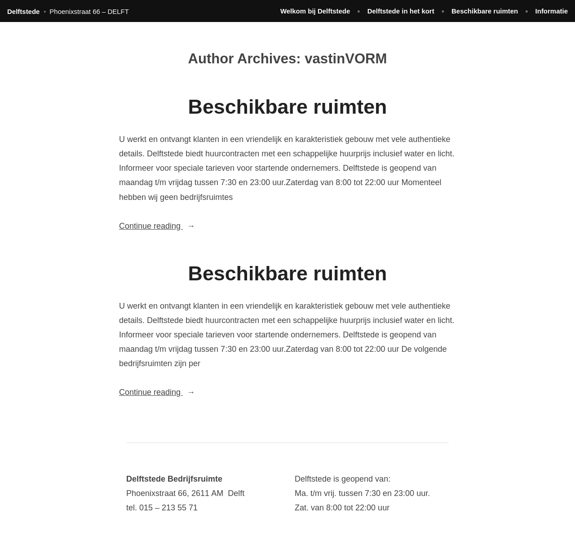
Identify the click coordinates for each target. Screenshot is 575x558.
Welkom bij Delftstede (315, 11)
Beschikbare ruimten (484, 11)
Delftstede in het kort (400, 11)
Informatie (551, 11)
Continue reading (174, 226)
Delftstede (23, 11)
